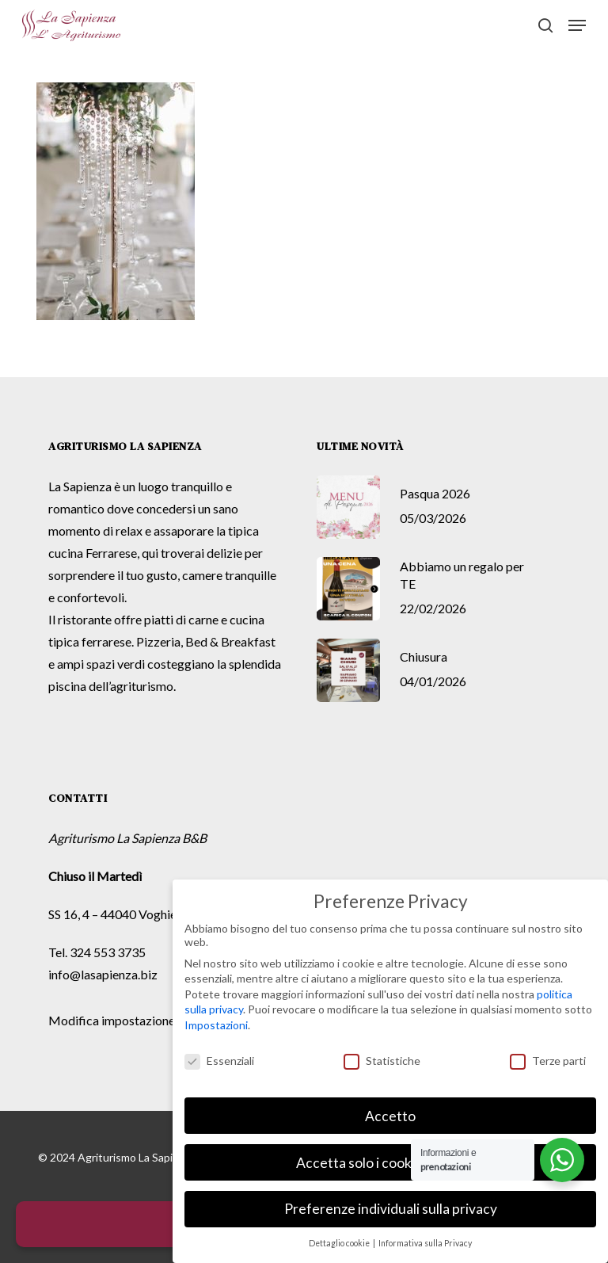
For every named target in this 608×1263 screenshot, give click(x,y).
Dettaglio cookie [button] (340, 1242)
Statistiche (382, 1059)
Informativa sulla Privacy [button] (425, 1242)
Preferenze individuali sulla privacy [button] (390, 1208)
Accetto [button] (390, 1114)
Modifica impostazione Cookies (135, 1020)
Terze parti (548, 1059)
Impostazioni (216, 1024)
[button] (577, 25)
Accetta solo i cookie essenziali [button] (390, 1161)
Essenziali (219, 1059)
